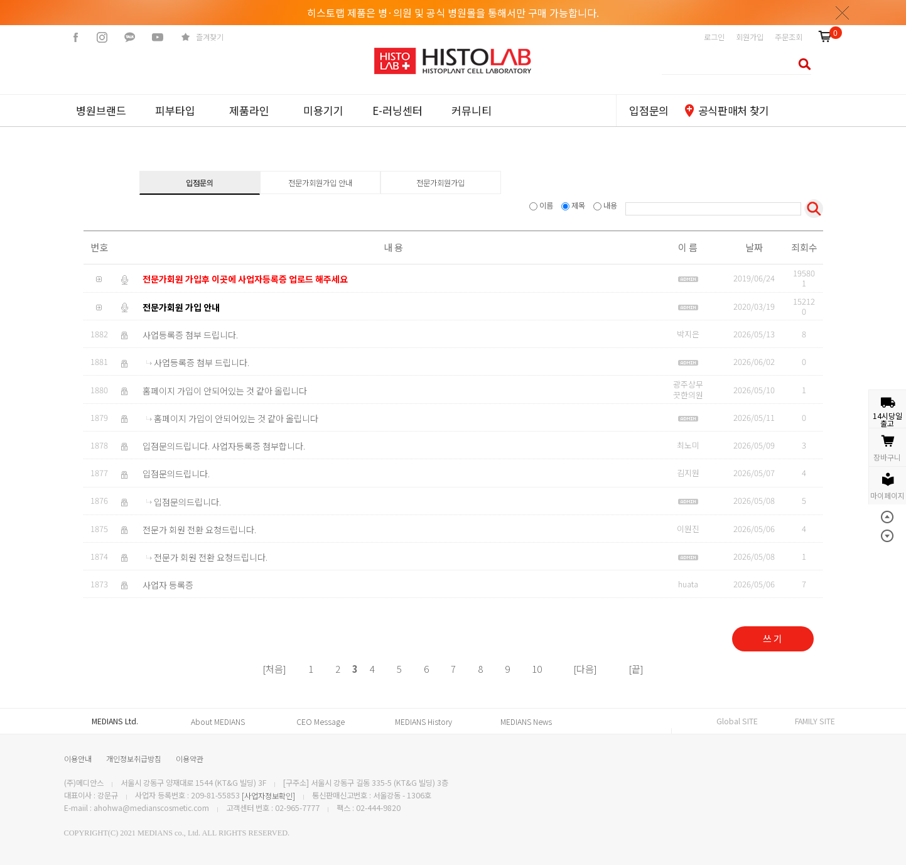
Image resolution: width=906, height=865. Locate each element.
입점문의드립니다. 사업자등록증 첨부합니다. (224, 446)
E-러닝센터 (397, 110)
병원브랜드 (101, 110)
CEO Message (320, 721)
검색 (800, 63)
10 (537, 668)
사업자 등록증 (168, 585)
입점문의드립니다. (176, 474)
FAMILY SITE (815, 721)
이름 (542, 205)
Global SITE (737, 721)
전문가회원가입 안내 (320, 182)
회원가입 (749, 37)
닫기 (842, 12)
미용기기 (323, 110)
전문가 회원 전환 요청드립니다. (199, 529)
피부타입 (175, 110)
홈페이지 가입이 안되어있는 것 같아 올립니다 (225, 390)
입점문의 (649, 110)
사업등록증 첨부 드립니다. (190, 335)
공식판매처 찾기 (733, 110)
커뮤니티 (471, 110)
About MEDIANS (218, 721)
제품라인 (249, 110)
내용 (606, 205)
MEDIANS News (526, 721)
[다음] (585, 668)
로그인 (714, 37)
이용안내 (78, 758)
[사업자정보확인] (268, 796)
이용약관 (189, 758)
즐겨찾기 (210, 37)
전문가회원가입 (440, 182)
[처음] (274, 668)
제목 (574, 205)
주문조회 (788, 37)
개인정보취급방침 (133, 758)
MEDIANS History (423, 721)
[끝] (636, 668)
